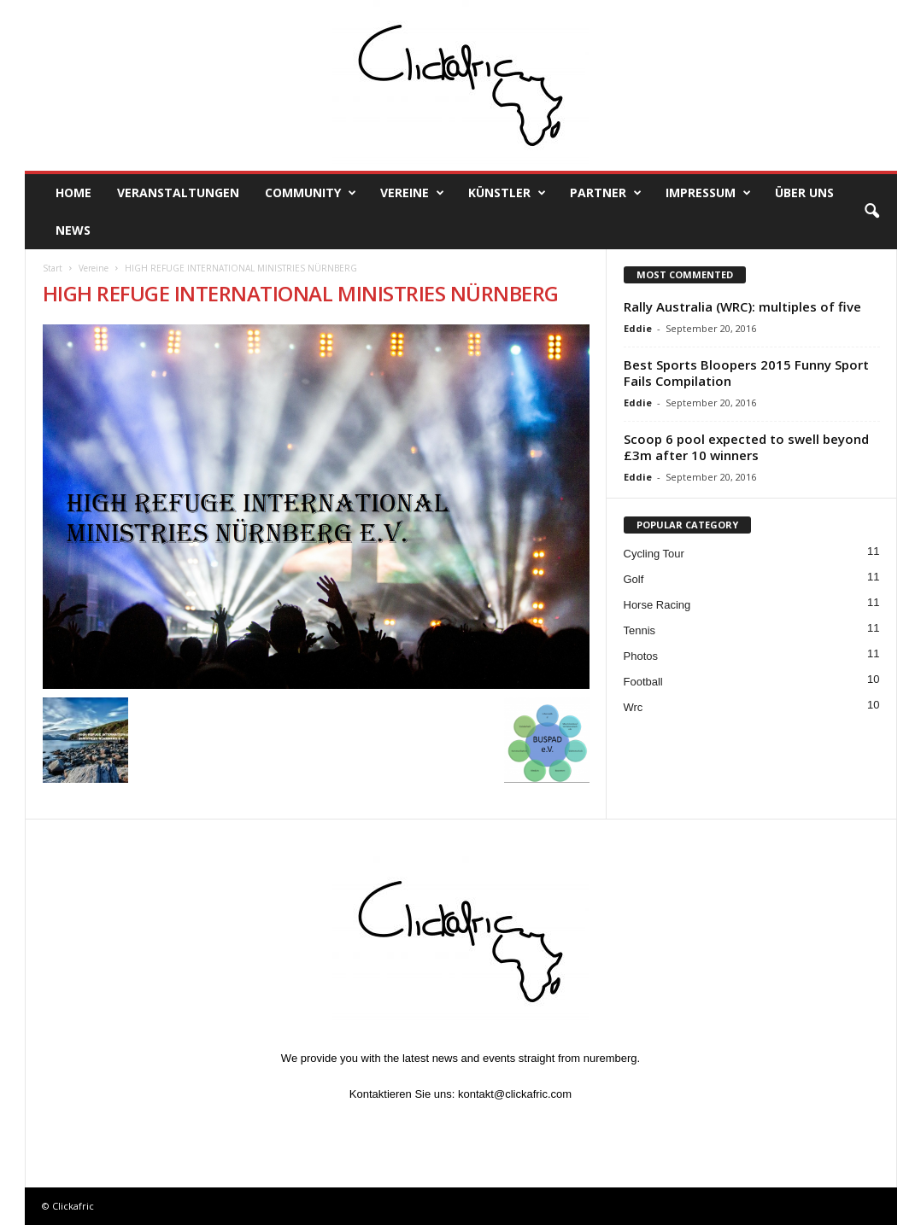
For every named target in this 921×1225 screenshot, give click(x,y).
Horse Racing (657, 604)
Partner (606, 193)
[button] (871, 211)
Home (73, 192)
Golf (634, 579)
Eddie (638, 328)
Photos (641, 656)
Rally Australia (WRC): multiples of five (742, 306)
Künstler (507, 193)
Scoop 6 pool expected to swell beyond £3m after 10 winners (746, 447)
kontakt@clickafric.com (515, 1094)
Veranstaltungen (178, 192)
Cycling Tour (654, 553)
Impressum (708, 193)
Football (643, 681)
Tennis (640, 630)
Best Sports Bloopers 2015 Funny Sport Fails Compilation (746, 372)
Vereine (412, 193)
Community (310, 193)
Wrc (633, 707)
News (73, 230)
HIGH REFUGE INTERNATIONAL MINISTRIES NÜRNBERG (301, 293)
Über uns (804, 192)
